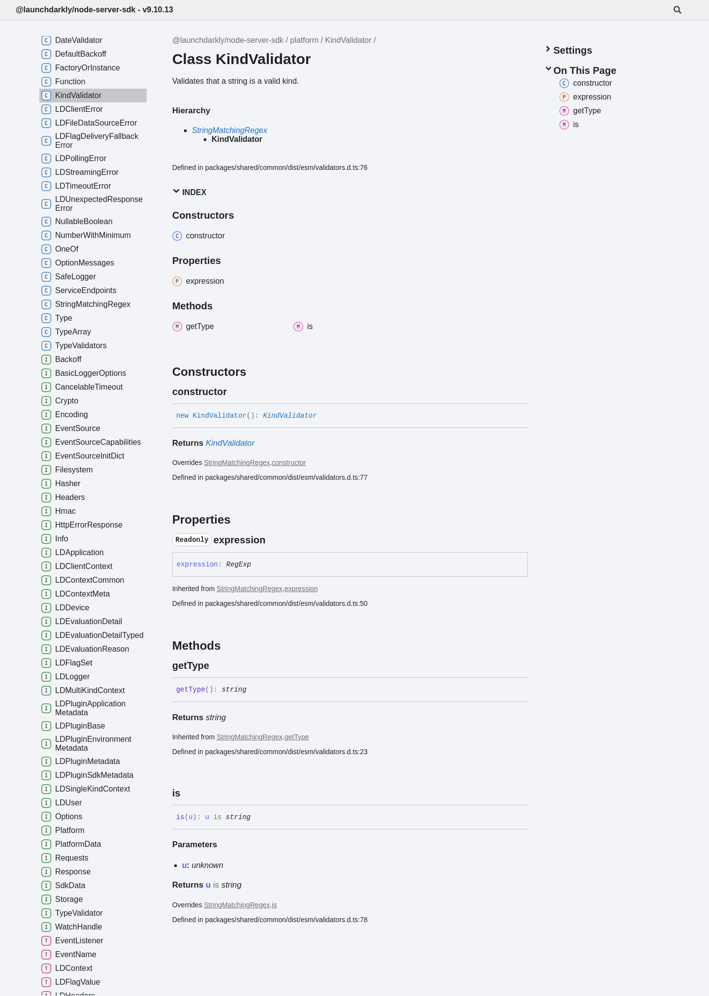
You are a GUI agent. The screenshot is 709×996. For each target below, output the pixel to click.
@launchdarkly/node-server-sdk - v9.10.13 (94, 9)
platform (304, 40)
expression (301, 589)
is (274, 905)
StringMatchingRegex (229, 130)
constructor (289, 462)
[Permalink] (236, 392)
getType (297, 737)
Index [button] (189, 192)
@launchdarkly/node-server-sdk (228, 40)
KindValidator (348, 40)
